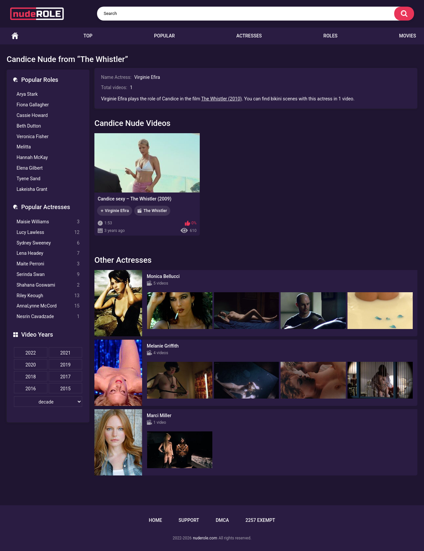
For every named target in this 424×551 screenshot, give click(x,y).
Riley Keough (48, 296)
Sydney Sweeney (48, 243)
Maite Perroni (48, 264)
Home (15, 36)
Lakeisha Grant (32, 189)
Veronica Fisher (32, 136)
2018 (31, 376)
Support (189, 520)
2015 (65, 388)
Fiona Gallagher (33, 104)
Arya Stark (27, 94)
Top (87, 35)
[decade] (48, 401)
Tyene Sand (28, 178)
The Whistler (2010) (221, 98)
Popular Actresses (45, 206)
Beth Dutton (29, 126)
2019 (65, 364)
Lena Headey (48, 253)
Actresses (249, 35)
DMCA (222, 520)
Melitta (24, 146)
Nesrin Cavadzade (48, 316)
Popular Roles (39, 79)
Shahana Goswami (48, 285)
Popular (164, 35)
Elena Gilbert (30, 168)
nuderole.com (205, 538)
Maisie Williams (48, 222)
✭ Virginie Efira (114, 210)
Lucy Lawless (48, 232)
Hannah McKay (32, 157)
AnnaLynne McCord (48, 306)
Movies (407, 35)
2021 (65, 353)
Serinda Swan (48, 274)
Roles (330, 35)
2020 (31, 364)
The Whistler (155, 210)
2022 (31, 353)
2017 (65, 376)
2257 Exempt (260, 520)
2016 (31, 388)
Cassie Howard (32, 115)
